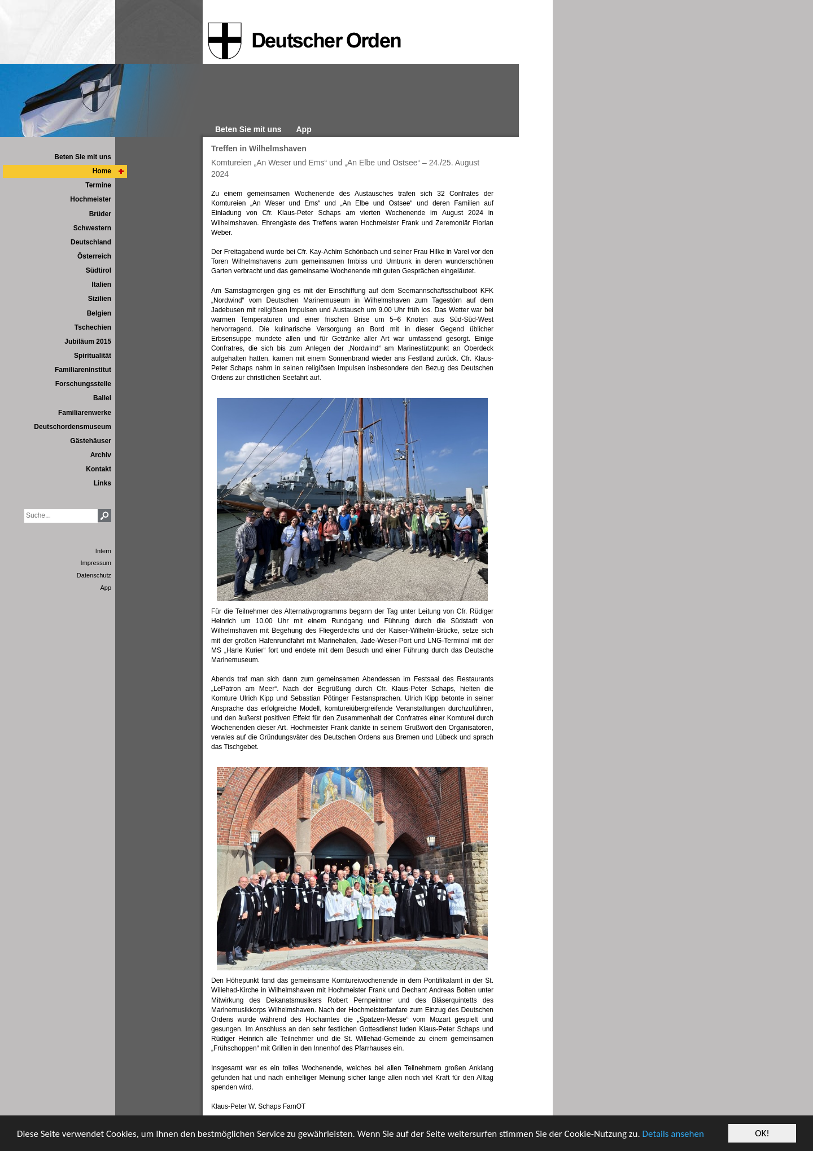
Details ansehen (673, 1134)
